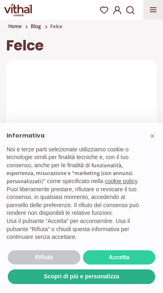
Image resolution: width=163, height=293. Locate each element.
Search (130, 10)
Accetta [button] (119, 257)
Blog (36, 26)
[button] (152, 135)
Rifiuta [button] (44, 257)
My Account (117, 10)
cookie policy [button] (121, 181)
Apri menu (153, 10)
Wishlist (104, 10)
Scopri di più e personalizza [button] (81, 276)
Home (14, 26)
